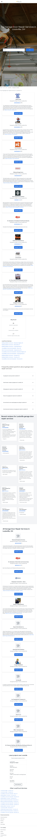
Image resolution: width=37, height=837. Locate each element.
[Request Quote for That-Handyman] (18, 162)
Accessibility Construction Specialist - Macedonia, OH (10, 796)
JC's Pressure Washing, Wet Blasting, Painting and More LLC (18, 745)
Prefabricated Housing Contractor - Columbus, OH (9, 809)
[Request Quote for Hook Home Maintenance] (18, 247)
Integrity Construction (18, 302)
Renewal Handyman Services (18, 539)
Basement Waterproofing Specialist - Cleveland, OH (9, 810)
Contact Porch (3, 835)
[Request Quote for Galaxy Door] (18, 113)
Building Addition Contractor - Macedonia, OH (8, 798)
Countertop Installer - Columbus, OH (7, 790)
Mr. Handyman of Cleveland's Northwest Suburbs (18, 220)
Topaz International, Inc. (18, 627)
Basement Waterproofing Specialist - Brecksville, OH (9, 799)
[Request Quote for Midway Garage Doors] (18, 186)
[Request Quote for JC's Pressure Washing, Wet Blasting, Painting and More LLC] (18, 750)
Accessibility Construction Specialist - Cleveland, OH (10, 804)
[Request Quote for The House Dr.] (18, 137)
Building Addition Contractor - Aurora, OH (8, 806)
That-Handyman (18, 148)
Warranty (2, 818)
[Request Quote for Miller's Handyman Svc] (18, 735)
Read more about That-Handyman (12, 158)
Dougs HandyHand (18, 664)
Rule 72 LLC (18, 714)
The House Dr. (18, 123)
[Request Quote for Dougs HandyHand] (18, 670)
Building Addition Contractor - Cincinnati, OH (8, 795)
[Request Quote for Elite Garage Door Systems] (18, 210)
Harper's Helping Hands (18, 604)
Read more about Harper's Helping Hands (14, 613)
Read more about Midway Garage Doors (11, 182)
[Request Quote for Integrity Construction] (18, 313)
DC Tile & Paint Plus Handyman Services (18, 280)
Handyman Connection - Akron (18, 581)
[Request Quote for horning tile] (18, 689)
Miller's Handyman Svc (18, 730)
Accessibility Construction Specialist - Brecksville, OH (10, 812)
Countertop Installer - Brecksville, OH (7, 807)
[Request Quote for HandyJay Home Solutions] (18, 654)
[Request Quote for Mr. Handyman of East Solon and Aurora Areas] (18, 571)
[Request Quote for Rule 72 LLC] (18, 719)
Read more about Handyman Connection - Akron (13, 590)
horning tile (18, 680)
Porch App (3, 824)
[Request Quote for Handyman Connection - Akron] (18, 594)
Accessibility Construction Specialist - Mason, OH (9, 793)
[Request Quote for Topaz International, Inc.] (18, 639)
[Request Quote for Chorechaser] (18, 270)
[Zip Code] (14, 49)
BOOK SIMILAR (18, 784)
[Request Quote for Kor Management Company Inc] (18, 704)
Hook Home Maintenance (18, 240)
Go (29, 49)
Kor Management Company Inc (18, 699)
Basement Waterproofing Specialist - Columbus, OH (9, 801)
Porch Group (3, 829)
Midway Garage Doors (18, 172)
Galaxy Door (18, 99)
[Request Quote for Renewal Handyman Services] (18, 551)
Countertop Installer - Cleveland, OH (7, 792)
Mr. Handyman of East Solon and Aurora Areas (18, 561)
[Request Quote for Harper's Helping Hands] (18, 616)
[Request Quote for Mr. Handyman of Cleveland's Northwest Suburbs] (18, 230)
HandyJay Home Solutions (18, 649)
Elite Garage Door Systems (18, 196)
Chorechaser (18, 257)
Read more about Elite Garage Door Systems (14, 207)
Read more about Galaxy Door (11, 109)
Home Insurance (4, 817)
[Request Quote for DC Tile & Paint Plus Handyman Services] (18, 292)
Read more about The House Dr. (11, 134)
